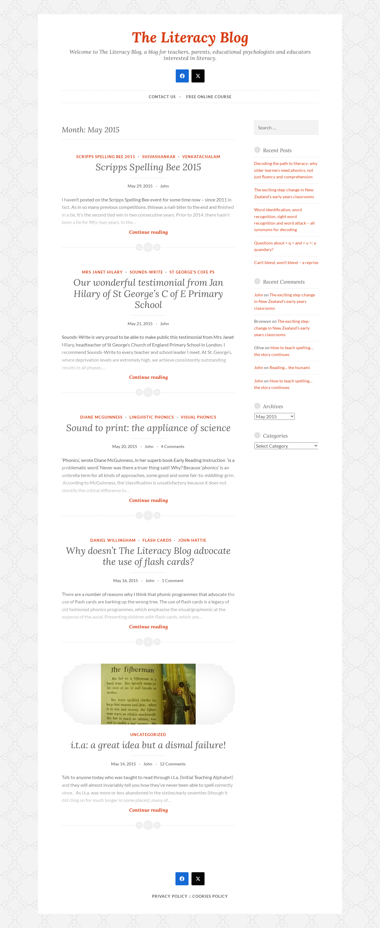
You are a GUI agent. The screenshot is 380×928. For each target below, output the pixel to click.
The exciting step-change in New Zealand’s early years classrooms (284, 301)
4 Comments (172, 446)
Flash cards (157, 540)
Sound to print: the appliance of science (148, 428)
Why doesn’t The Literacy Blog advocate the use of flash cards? (148, 556)
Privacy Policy (170, 896)
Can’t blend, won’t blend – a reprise (286, 262)
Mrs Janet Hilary (102, 272)
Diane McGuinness (101, 417)
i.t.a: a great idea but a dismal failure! (148, 745)
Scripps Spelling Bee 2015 (105, 156)
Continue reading (157, 232)
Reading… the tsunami (290, 367)
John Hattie (192, 540)
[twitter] (198, 75)
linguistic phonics (151, 417)
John (164, 185)
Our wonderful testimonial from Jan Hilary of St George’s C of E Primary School (148, 294)
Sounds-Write (146, 272)
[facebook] (182, 75)
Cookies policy (210, 896)
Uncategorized (148, 734)
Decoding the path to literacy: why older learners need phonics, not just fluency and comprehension (285, 170)
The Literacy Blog (190, 37)
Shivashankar (159, 156)
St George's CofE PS (192, 272)
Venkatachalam (201, 156)
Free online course (209, 96)
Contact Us (162, 96)
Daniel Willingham (113, 540)
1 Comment (172, 580)
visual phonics (198, 417)
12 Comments (173, 763)
